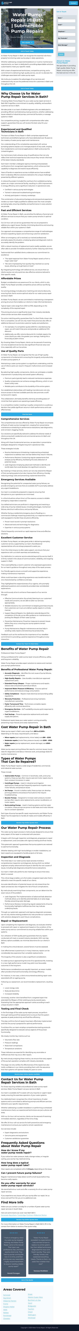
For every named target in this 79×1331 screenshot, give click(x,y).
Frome (5, 1304)
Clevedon (6, 1318)
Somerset (4, 1215)
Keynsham (13, 1215)
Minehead (31, 1318)
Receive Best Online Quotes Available (27, 1074)
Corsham (29, 1215)
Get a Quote (27, 42)
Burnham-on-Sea (34, 1300)
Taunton (31, 1309)
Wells (5, 1310)
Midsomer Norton (40, 1215)
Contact (73, 3)
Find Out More (27, 414)
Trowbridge (21, 1215)
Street (30, 1294)
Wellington (32, 1315)
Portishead (7, 1315)
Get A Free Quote (27, 1280)
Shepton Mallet (8, 1307)
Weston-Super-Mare (35, 1297)
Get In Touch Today (27, 51)
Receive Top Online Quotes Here (27, 823)
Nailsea (6, 1313)
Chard (30, 1312)
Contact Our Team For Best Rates (27, 644)
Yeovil (30, 1303)
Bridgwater (32, 1306)
